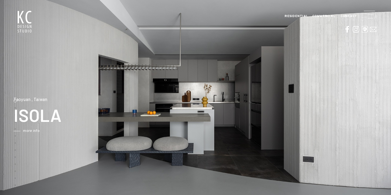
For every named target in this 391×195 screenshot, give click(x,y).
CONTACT (348, 16)
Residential (296, 16)
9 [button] (15, 157)
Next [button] (135, 126)
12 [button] (15, 178)
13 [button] (15, 185)
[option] (195, 97)
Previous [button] (9, 126)
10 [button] (15, 164)
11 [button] (15, 171)
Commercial (324, 16)
